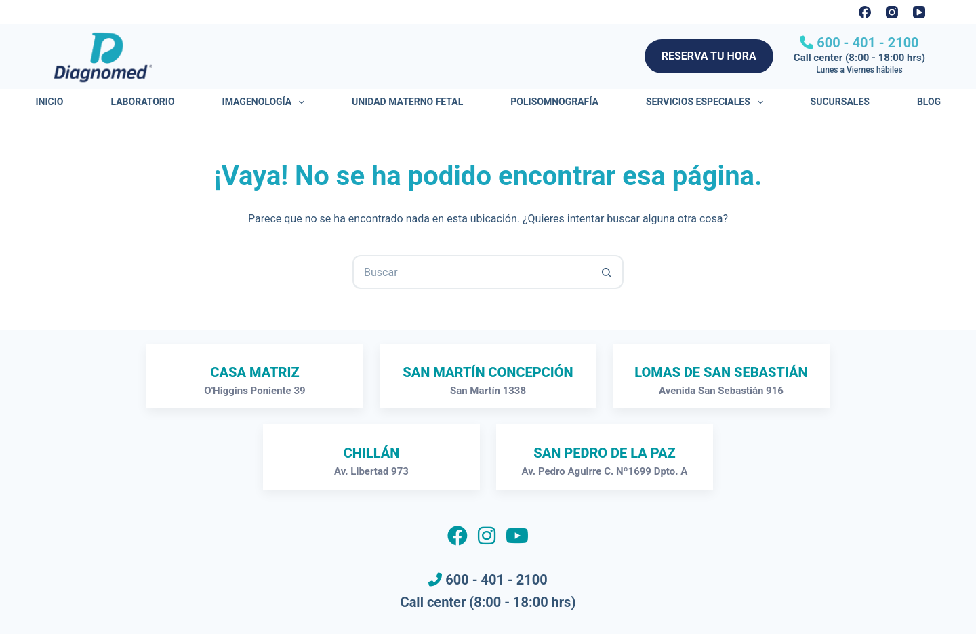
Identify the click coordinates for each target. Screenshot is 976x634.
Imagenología (266, 102)
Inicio (50, 101)
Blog (929, 101)
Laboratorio (142, 101)
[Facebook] (865, 12)
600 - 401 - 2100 (865, 43)
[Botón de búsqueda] (607, 272)
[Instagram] (892, 12)
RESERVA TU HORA (709, 55)
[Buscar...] (471, 272)
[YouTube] (919, 12)
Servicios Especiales (707, 102)
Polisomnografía (554, 101)
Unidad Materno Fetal (407, 101)
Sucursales (840, 101)
